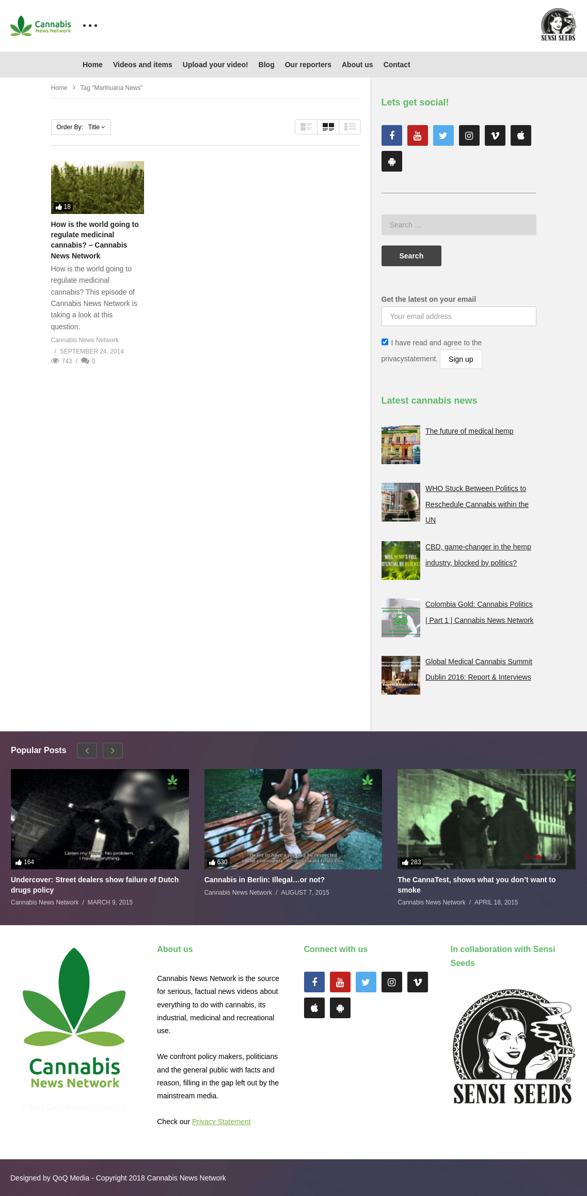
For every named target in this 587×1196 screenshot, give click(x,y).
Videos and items (142, 64)
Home (93, 64)
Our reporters (308, 64)
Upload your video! (215, 64)
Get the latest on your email (429, 299)
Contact (397, 64)
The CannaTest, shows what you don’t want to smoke (477, 885)
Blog (267, 64)
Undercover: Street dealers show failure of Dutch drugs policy (95, 885)
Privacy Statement (221, 1121)
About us (357, 64)
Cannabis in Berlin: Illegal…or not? (264, 880)
